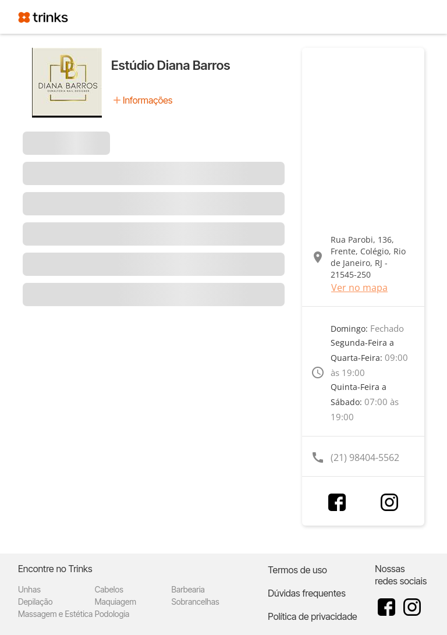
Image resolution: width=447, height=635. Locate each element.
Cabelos (109, 589)
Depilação (35, 601)
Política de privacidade (312, 616)
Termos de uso (297, 570)
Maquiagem (115, 601)
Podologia (112, 614)
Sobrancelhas (195, 601)
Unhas (29, 589)
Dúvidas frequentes (306, 593)
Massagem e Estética (55, 614)
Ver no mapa (359, 287)
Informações (147, 100)
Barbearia (188, 589)
